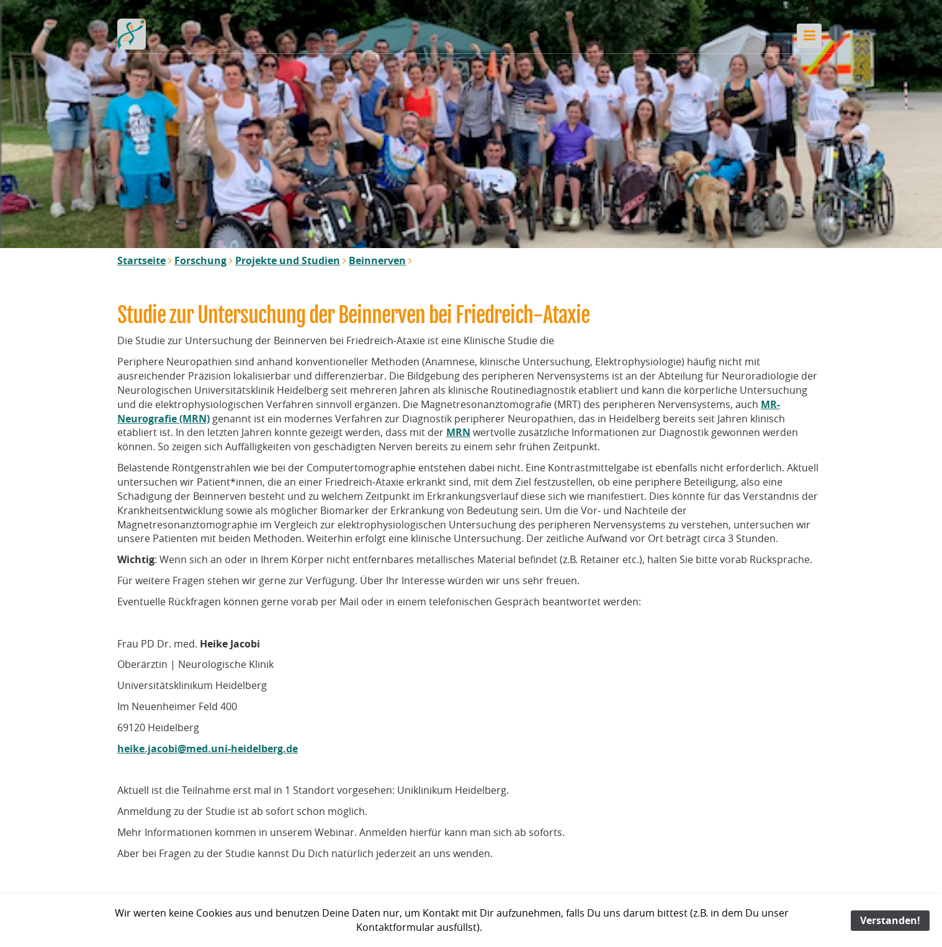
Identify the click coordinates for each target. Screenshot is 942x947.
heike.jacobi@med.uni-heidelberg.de (207, 748)
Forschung (200, 260)
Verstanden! (890, 920)
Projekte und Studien (287, 260)
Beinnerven (377, 260)
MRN (458, 432)
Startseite (141, 260)
